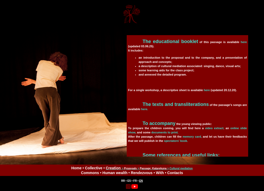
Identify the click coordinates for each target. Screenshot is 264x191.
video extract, (214, 128)
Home (76, 168)
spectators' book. (176, 140)
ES (129, 180)
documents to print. (164, 132)
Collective (93, 168)
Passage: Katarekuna (153, 168)
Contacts (175, 173)
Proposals (130, 168)
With (160, 173)
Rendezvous (141, 173)
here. (144, 109)
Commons (90, 173)
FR (135, 180)
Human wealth (115, 173)
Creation (113, 168)
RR (123, 180)
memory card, (192, 136)
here (244, 42)
